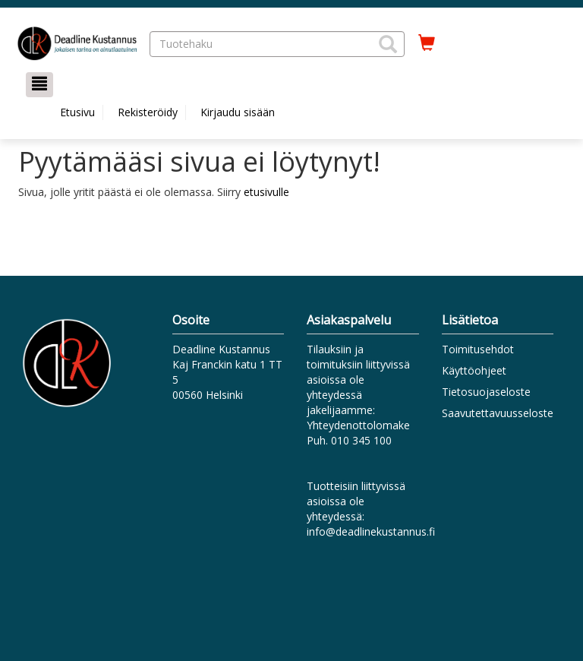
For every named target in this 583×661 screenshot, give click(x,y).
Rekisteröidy (148, 112)
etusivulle (266, 192)
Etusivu (77, 112)
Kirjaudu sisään (237, 112)
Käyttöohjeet (474, 370)
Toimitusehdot (478, 349)
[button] (388, 44)
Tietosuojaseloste (486, 391)
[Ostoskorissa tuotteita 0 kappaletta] (426, 43)
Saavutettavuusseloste (497, 413)
